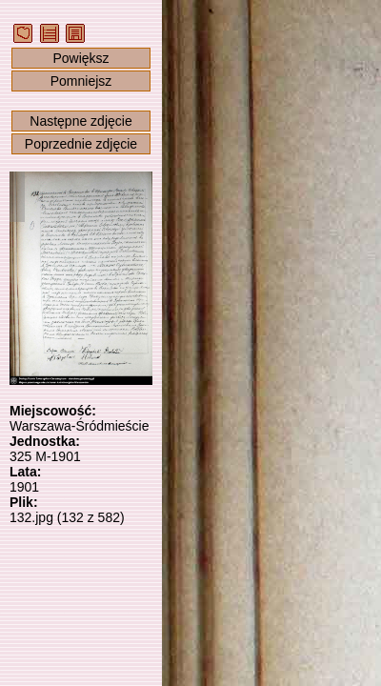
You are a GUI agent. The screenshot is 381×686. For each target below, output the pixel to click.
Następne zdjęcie (80, 121)
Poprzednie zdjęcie (81, 143)
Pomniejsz (81, 81)
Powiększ (80, 58)
